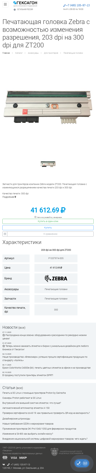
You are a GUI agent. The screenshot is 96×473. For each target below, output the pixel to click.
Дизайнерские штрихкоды (16, 418)
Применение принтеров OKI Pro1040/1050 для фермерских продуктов (39, 428)
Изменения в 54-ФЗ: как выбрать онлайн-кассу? (27, 433)
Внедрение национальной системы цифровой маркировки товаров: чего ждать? (44, 438)
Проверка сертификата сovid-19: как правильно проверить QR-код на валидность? (46, 413)
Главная (6, 53)
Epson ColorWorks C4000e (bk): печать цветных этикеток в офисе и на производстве (46, 367)
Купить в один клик (48, 221)
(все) (21, 327)
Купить (48, 227)
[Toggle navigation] (5, 4)
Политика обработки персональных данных (22, 453)
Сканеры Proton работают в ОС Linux (21, 398)
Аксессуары (33, 53)
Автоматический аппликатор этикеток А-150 (26, 408)
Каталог (19, 53)
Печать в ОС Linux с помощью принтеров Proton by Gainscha (34, 393)
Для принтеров (51, 53)
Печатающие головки (73, 53)
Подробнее (9, 197)
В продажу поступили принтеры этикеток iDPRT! (27, 375)
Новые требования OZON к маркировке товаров (27, 423)
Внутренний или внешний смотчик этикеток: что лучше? (31, 403)
